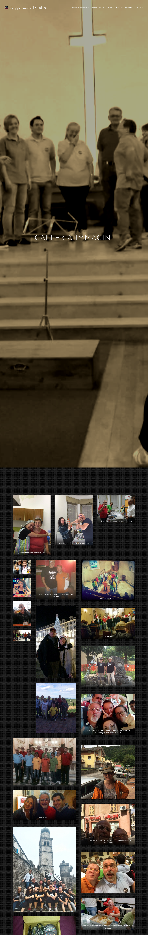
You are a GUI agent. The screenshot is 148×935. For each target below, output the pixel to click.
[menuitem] (75, 7)
